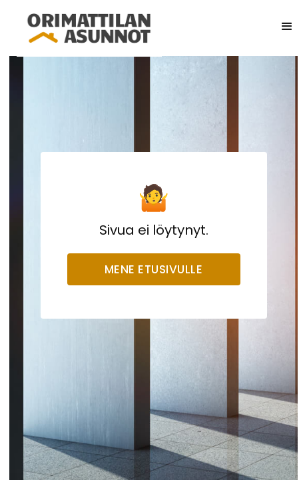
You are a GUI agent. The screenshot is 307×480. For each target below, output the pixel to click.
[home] (89, 27)
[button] (287, 27)
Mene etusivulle (154, 269)
